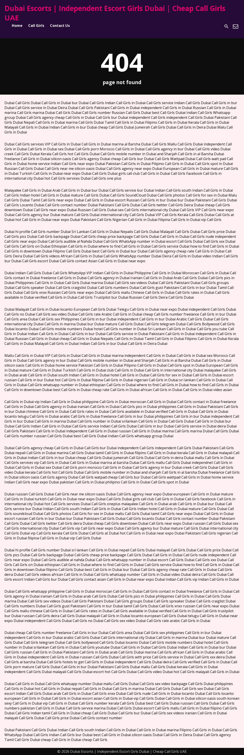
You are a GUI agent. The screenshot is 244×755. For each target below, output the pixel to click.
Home (17, 25)
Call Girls (36, 25)
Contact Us (60, 25)
